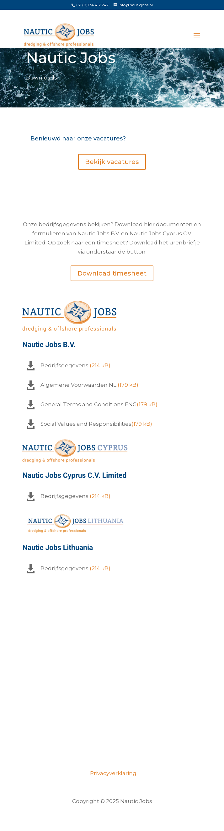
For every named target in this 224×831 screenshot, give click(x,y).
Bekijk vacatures (112, 162)
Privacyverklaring (112, 773)
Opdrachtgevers (112, 742)
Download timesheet (112, 273)
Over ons (112, 696)
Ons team (112, 711)
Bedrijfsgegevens (64, 365)
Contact (112, 758)
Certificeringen (112, 727)
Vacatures (112, 681)
